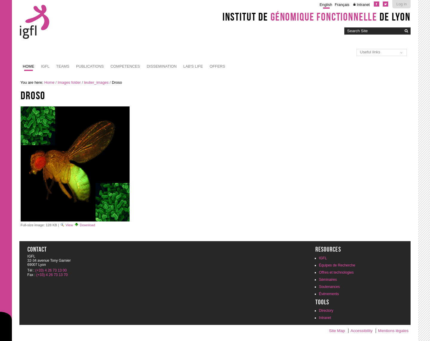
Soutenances (329, 287)
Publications (90, 66)
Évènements (329, 294)
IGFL (45, 66)
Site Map (337, 330)
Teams (62, 66)
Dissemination (161, 66)
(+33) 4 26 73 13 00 (51, 270)
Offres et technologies (336, 272)
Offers (217, 66)
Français (342, 4)
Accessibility (362, 330)
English (326, 4)
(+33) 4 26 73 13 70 (52, 275)
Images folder (69, 82)
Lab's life (193, 66)
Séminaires (328, 280)
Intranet (363, 4)
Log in (401, 4)
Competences (125, 66)
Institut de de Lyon (316, 17)
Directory (326, 311)
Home (28, 66)
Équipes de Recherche (337, 265)
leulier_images (96, 82)
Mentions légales (393, 330)
